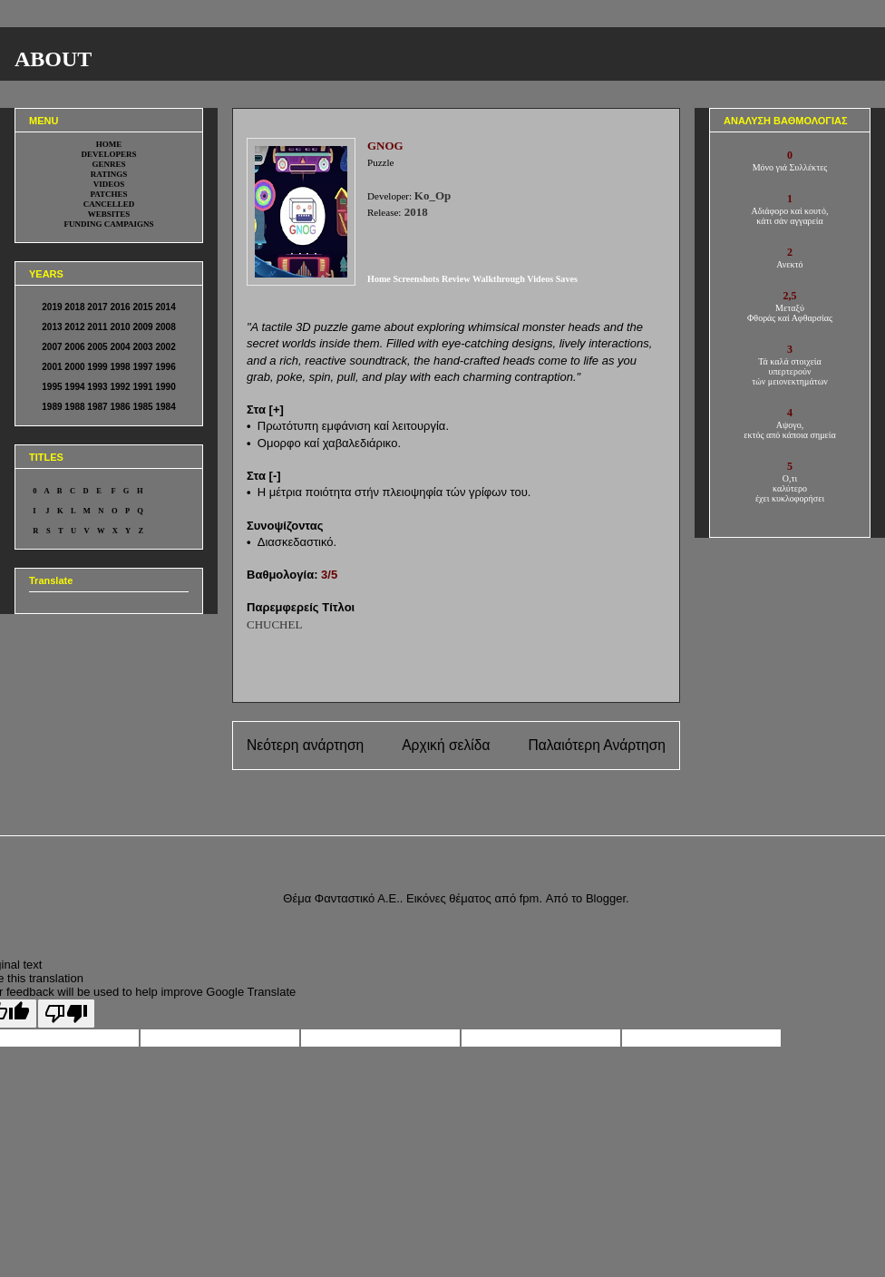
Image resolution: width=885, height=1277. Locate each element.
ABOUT (53, 59)
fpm (530, 898)
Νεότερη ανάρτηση (305, 745)
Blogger (606, 898)
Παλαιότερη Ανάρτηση (597, 745)
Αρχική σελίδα (446, 745)
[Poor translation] (66, 1013)
